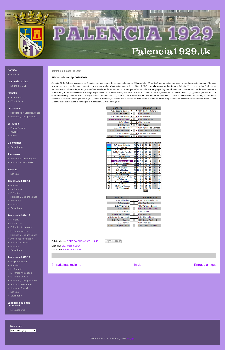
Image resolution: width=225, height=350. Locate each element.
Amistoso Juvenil (19, 288)
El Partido (15, 193)
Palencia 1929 (9, 14)
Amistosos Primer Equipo (23, 158)
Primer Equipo (17, 128)
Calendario (16, 208)
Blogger (130, 338)
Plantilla (14, 185)
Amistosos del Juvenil (21, 162)
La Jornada (16, 189)
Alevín (13, 135)
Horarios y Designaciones (23, 116)
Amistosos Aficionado (21, 238)
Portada (14, 74)
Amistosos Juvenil (19, 242)
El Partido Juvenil (19, 231)
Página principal (18, 261)
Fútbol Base (16, 101)
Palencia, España (72, 249)
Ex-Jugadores (17, 310)
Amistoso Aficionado (21, 284)
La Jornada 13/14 (71, 245)
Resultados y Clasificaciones (25, 113)
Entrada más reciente (66, 264)
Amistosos (15, 200)
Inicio (137, 264)
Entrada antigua (205, 264)
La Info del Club (18, 86)
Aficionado (15, 97)
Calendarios (16, 147)
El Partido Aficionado (21, 227)
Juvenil (14, 132)
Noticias (14, 174)
